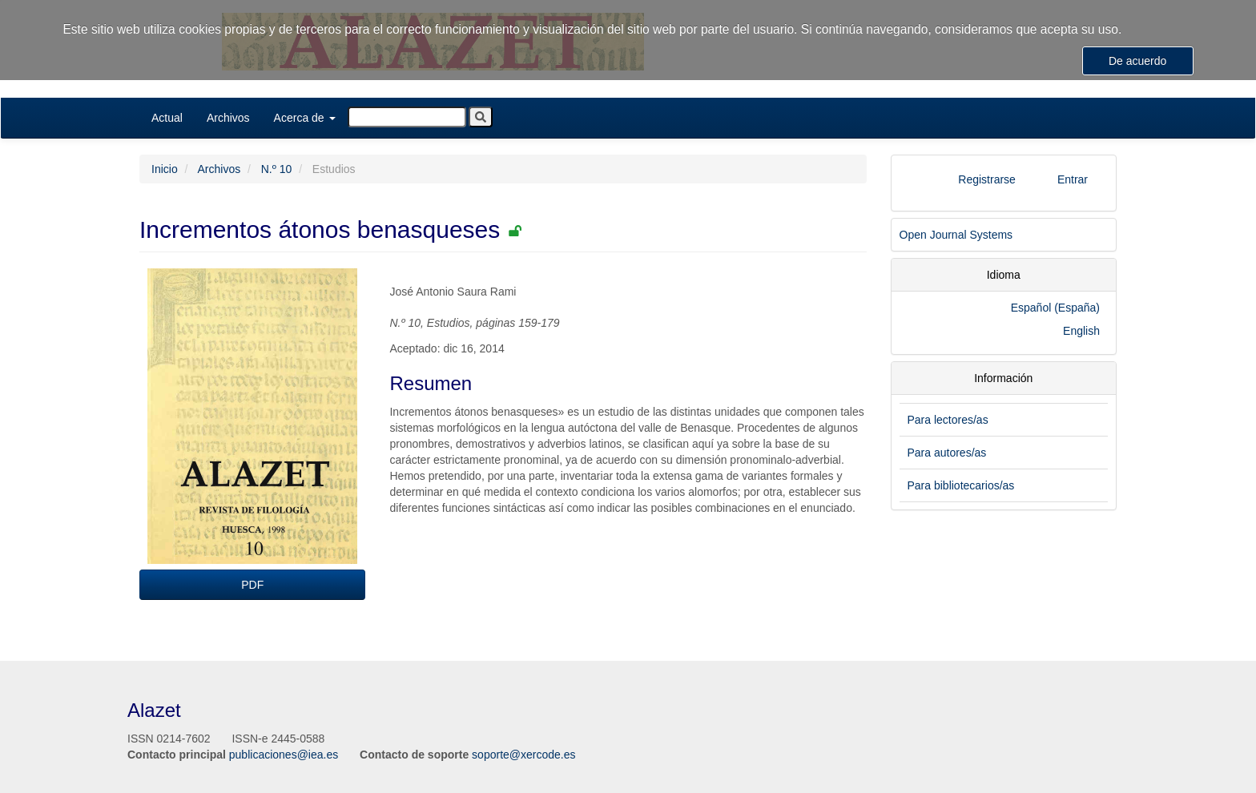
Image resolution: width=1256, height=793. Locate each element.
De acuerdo (1137, 60)
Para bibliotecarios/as (961, 485)
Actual (167, 117)
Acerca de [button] (305, 117)
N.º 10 (276, 169)
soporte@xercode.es (523, 754)
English (1081, 330)
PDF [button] (252, 584)
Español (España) (1055, 307)
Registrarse (987, 179)
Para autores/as (947, 452)
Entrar (1072, 179)
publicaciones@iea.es (283, 754)
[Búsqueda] (407, 117)
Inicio (164, 169)
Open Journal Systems (956, 234)
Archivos (228, 117)
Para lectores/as (948, 419)
